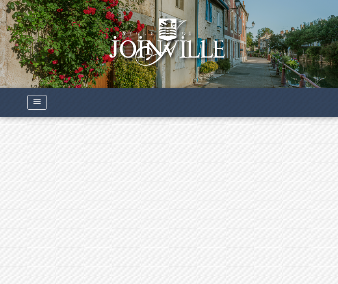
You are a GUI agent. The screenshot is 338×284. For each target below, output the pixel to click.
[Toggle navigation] (37, 102)
